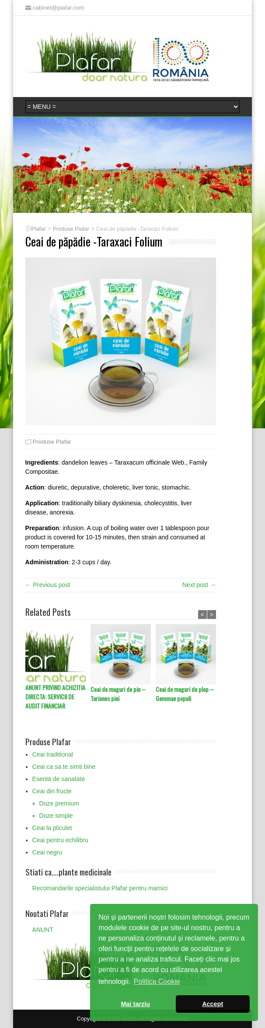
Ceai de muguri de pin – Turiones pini (118, 693)
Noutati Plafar (47, 913)
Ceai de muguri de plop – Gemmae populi (185, 693)
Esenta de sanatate (58, 778)
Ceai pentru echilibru (60, 840)
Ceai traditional (52, 754)
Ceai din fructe (52, 791)
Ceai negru (47, 852)
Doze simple (56, 815)
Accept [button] (212, 1003)
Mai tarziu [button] (135, 1003)
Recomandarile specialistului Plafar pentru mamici (100, 888)
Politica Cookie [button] (157, 981)
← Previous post (47, 584)
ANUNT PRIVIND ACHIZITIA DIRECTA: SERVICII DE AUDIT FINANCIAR (55, 696)
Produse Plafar (52, 441)
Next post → (199, 584)
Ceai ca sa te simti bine (64, 766)
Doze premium (59, 803)
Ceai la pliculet (52, 827)
